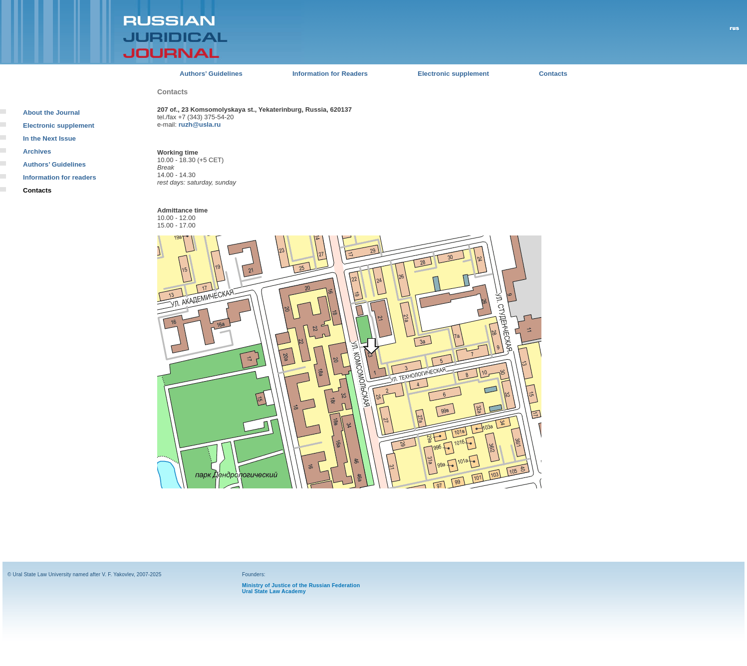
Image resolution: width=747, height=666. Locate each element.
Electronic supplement (453, 73)
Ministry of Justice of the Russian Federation (301, 585)
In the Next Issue (49, 138)
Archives (37, 151)
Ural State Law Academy (274, 591)
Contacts (553, 73)
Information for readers (59, 177)
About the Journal (51, 112)
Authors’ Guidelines (211, 73)
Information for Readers (330, 73)
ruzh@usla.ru (200, 124)
